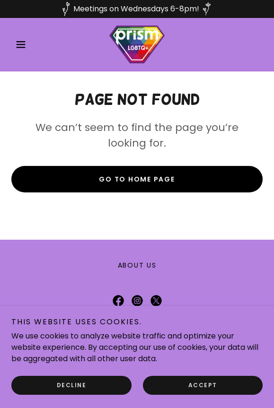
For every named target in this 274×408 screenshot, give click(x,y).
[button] (30, 44)
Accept (202, 385)
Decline (72, 385)
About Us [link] (137, 265)
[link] (137, 44)
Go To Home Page (137, 179)
